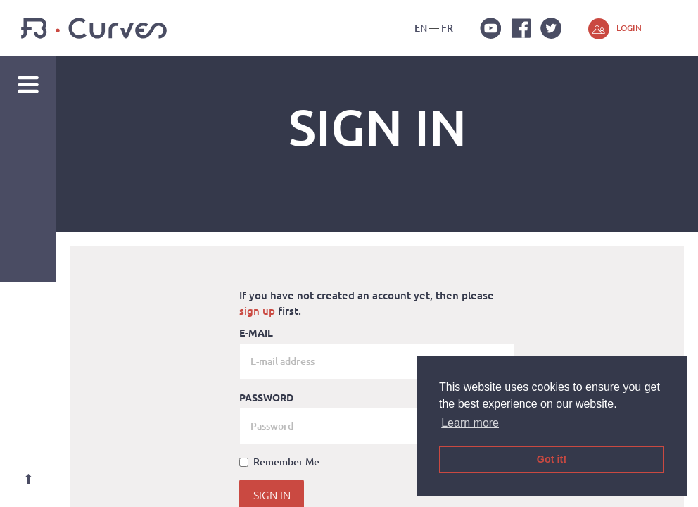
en (420, 28)
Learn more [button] (470, 423)
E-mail (256, 332)
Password (266, 397)
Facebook (520, 28)
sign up (257, 310)
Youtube (490, 28)
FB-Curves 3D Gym (94, 28)
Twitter (550, 28)
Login (629, 28)
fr (447, 28)
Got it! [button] (551, 459)
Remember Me (279, 461)
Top (28, 478)
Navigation (28, 84)
